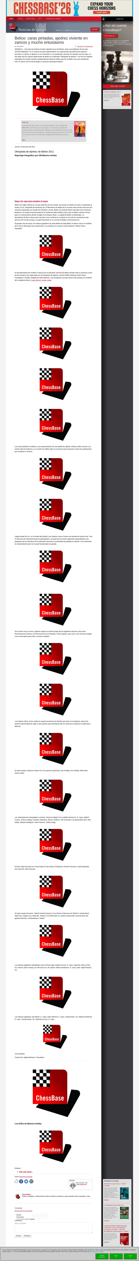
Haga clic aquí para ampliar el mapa (31, 201)
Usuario (18, 1215)
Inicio (20, 19)
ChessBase (26, 1194)
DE (72, 30)
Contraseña (19, 1217)
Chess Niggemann (81, 1184)
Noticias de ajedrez (32, 30)
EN (74, 30)
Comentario (18, 1220)
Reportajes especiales (25, 1176)
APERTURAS (30, 19)
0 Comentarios (88, 46)
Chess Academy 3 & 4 (112, 92)
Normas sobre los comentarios (23, 1211)
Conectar (119, 19)
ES (76, 30)
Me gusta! (80, 46)
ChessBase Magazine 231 (114, 1205)
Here (13, 1251)
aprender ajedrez (53, 19)
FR (78, 30)
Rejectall (116, 1256)
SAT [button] (40, 19)
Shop (11, 19)
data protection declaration (97, 1251)
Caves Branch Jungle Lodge (41, 280)
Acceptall (130, 1256)
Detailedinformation (102, 1256)
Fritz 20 (25, 122)
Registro (32, 1219)
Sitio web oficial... (26, 1172)
